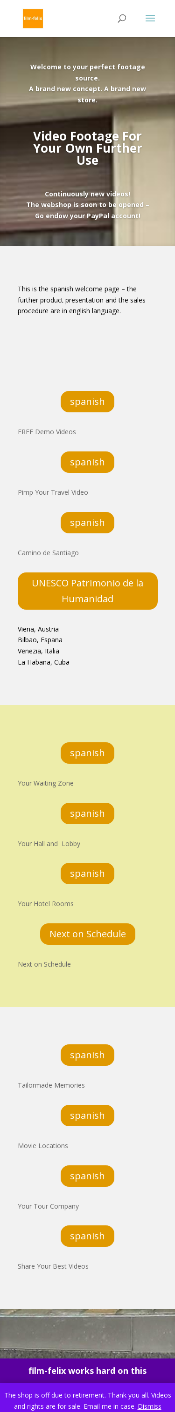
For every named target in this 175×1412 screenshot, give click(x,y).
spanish (87, 401)
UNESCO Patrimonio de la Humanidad (87, 591)
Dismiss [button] (149, 1406)
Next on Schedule (87, 934)
